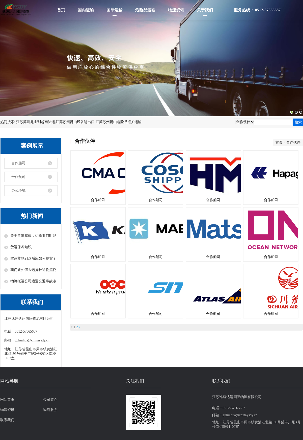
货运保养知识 (21, 247)
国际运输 (114, 10)
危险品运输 (145, 10)
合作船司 (18, 163)
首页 (61, 10)
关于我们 (205, 10)
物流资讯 (176, 10)
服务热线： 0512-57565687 (257, 10)
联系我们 (7, 420)
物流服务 (50, 410)
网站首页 (7, 400)
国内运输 (86, 10)
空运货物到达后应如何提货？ (33, 258)
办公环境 (18, 190)
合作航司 (18, 177)
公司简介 (50, 400)
